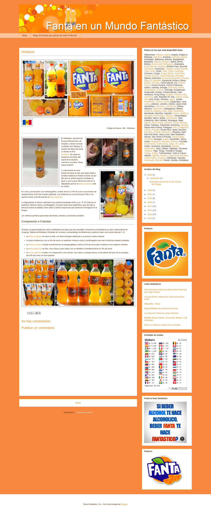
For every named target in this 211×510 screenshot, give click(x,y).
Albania (159, 54)
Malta (170, 111)
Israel (185, 97)
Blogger (124, 504)
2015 (150, 214)
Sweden (175, 146)
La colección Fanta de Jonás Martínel (161, 313)
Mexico (176, 113)
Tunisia (147, 153)
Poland (147, 130)
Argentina (157, 57)
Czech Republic (167, 76)
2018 (150, 202)
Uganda (155, 155)
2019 (150, 198)
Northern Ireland (171, 122)
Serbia (165, 139)
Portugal (155, 130)
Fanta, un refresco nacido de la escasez (162, 325)
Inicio (78, 403)
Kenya (159, 101)
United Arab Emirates (178, 155)
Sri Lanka (179, 144)
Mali (164, 111)
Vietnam (158, 160)
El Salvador (156, 80)
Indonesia (148, 97)
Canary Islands (180, 69)
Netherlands (171, 118)
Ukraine (163, 155)
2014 (150, 218)
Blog (24, 35)
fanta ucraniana (85, 184)
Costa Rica (179, 73)
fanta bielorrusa (35, 249)
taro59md (65, 154)
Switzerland (149, 148)
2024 (150, 190)
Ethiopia (156, 83)
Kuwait (166, 101)
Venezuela (149, 160)
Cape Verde (149, 71)
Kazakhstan (149, 101)
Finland (181, 83)
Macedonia (158, 108)
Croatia (147, 76)
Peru (175, 127)
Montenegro (159, 115)
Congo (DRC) (167, 73)
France (147, 85)
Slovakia (165, 141)
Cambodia (149, 69)
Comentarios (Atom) (84, 412)
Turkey (155, 153)
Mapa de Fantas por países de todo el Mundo (55, 35)
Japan (172, 99)
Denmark (179, 76)
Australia (175, 57)
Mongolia (148, 115)
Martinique (178, 111)
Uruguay (161, 158)
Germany (172, 87)
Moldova (184, 113)
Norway (183, 122)
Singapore (155, 141)
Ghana (181, 87)
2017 (150, 206)
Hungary (169, 94)
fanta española (56, 197)
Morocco (170, 115)
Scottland (148, 139)
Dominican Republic (171, 78)
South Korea (162, 144)
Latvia (147, 104)
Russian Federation (162, 132)
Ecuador (185, 78)
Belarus (157, 62)
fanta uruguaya (35, 236)
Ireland (178, 97)
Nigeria (147, 122)
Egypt (146, 80)
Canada (169, 69)
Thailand (148, 151)
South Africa (149, 144)
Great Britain (150, 90)
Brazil (146, 66)
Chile (164, 71)
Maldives (157, 111)
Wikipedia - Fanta (152, 304)
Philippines (183, 127)
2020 (150, 194)
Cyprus (155, 76)
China (170, 71)
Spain (171, 144)
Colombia (179, 71)
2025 (150, 175)
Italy (146, 99)
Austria (184, 57)
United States (150, 158)
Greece (160, 90)
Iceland (177, 94)
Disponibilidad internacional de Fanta (161, 308)
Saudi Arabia (178, 137)
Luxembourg (170, 106)
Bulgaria (162, 66)
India (184, 94)
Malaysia (148, 111)
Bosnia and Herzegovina (162, 64)
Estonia (147, 83)
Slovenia (174, 141)
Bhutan (153, 66)
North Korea (157, 122)
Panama (184, 125)
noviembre (155, 178)
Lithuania (159, 106)
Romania (148, 132)
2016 (150, 210)
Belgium (166, 62)
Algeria (167, 54)
